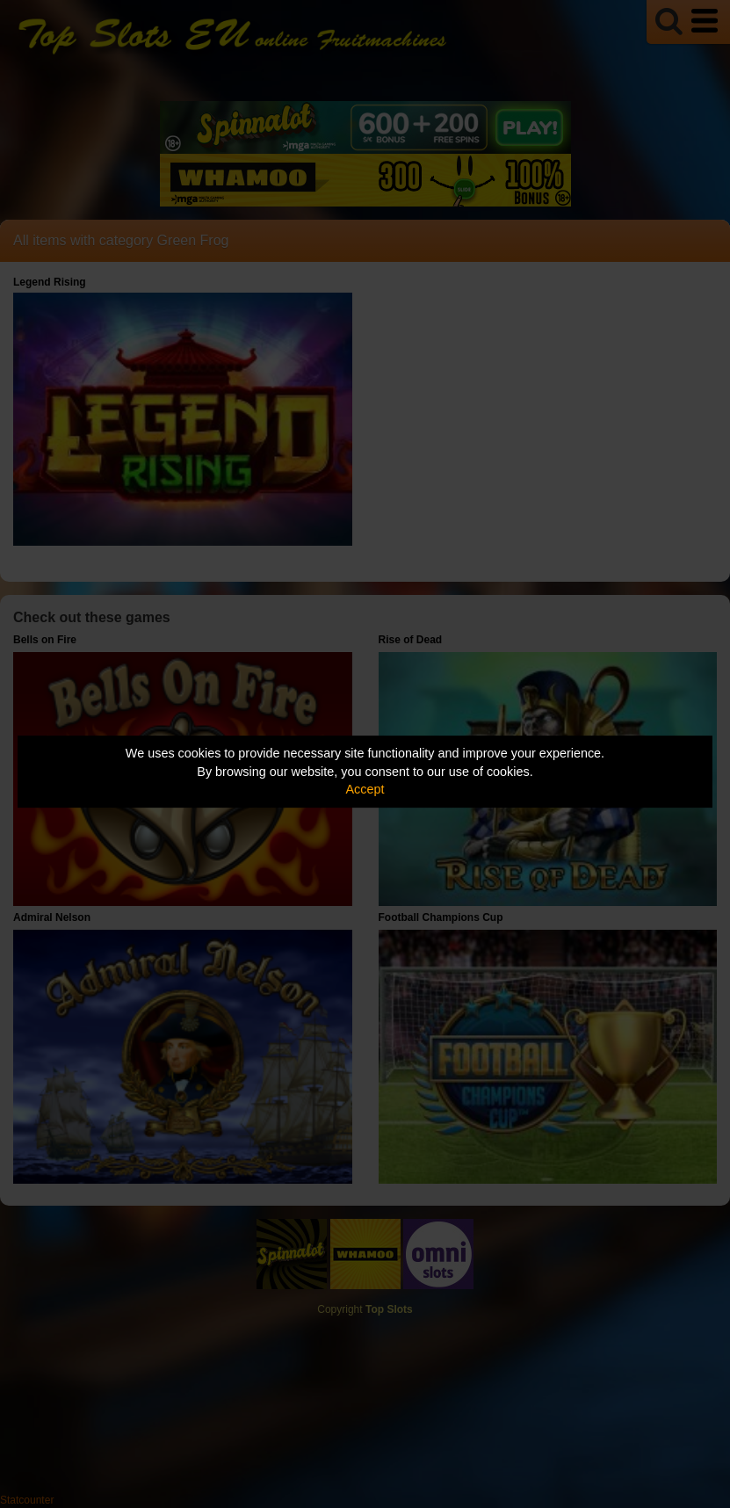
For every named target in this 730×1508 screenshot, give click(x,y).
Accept (365, 789)
